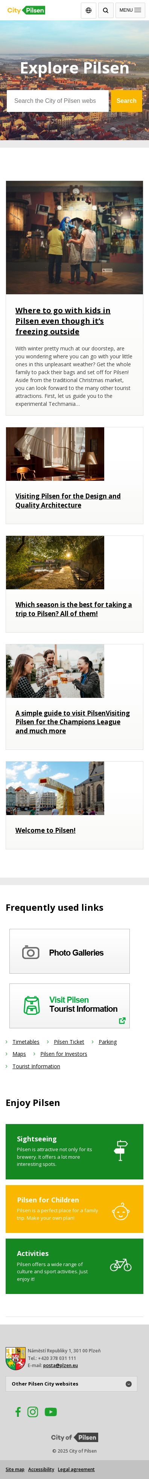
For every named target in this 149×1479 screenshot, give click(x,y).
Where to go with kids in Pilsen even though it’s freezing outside (63, 320)
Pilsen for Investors (63, 1053)
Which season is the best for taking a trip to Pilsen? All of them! (73, 609)
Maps (19, 1053)
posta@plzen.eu (60, 1365)
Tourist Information (36, 1066)
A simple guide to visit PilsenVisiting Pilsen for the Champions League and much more (72, 722)
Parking (108, 1041)
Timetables (26, 1041)
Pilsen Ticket (69, 1041)
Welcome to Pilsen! (45, 830)
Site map (15, 1469)
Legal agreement (76, 1469)
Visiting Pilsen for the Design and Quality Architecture (68, 500)
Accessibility (41, 1469)
